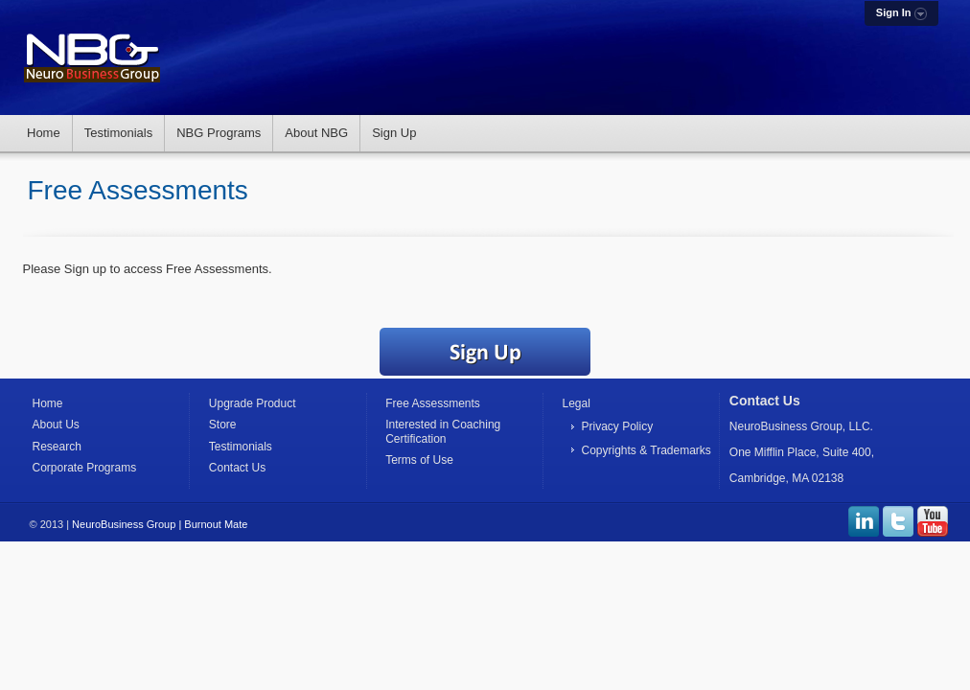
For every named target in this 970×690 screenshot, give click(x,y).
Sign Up (394, 133)
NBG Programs (218, 133)
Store (223, 424)
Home (43, 133)
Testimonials (118, 133)
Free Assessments (432, 403)
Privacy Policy (617, 426)
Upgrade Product (252, 403)
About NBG (316, 133)
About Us (56, 424)
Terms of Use (419, 460)
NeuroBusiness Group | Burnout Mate (159, 524)
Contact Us (237, 467)
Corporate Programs (85, 467)
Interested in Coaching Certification (442, 431)
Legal (575, 403)
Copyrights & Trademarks (645, 450)
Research (57, 446)
